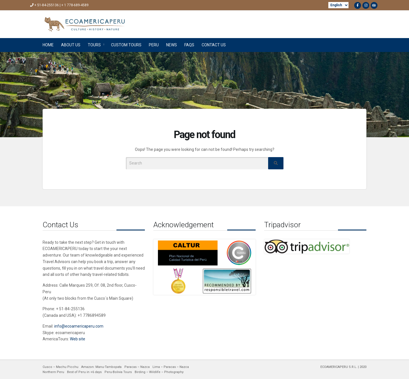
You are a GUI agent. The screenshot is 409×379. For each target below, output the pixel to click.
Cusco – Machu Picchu (60, 367)
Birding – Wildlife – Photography (159, 372)
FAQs (189, 45)
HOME (48, 45)
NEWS (171, 45)
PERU (154, 45)
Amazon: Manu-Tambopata (101, 367)
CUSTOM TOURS (126, 45)
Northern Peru (53, 372)
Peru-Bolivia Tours (118, 372)
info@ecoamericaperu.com (78, 326)
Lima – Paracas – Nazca (171, 367)
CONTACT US (214, 45)
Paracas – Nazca (137, 367)
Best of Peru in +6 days (84, 372)
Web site (77, 339)
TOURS (94, 45)
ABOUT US (70, 45)
